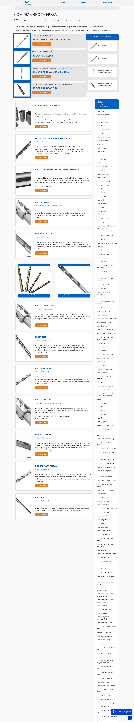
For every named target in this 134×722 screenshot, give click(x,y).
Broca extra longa (103, 429)
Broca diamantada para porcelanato (105, 545)
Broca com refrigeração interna (105, 690)
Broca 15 (100, 155)
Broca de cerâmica (103, 185)
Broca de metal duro (104, 298)
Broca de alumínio (103, 218)
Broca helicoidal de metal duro (105, 673)
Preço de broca (102, 326)
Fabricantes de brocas (104, 167)
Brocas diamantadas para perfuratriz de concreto (105, 395)
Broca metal (101, 307)
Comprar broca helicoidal (105, 425)
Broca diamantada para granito (105, 539)
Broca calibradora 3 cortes (106, 686)
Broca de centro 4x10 (104, 653)
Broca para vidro (102, 193)
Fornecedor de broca (104, 311)
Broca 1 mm (101, 362)
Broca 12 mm (101, 148)
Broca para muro (102, 141)
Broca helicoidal (69, 20)
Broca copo (100, 247)
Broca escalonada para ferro (106, 554)
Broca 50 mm (101, 159)
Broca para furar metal (104, 565)
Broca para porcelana (104, 390)
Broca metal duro (103, 315)
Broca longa (101, 343)
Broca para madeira (103, 129)
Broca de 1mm (57, 20)
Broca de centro (102, 170)
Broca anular (101, 239)
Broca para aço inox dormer (106, 448)
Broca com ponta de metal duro (106, 648)
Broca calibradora (103, 682)
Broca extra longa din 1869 (106, 463)
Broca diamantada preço (105, 569)
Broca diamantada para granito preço (105, 601)
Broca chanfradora (103, 613)
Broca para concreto (104, 137)
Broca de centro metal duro (106, 657)
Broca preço (81, 20)
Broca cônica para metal (105, 386)
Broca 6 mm (101, 418)
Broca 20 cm (101, 189)
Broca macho (101, 288)
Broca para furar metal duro (106, 678)
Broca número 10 (103, 133)
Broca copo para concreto (105, 330)
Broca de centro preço (104, 695)
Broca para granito (103, 527)
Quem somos (107, 2)
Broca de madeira (103, 115)
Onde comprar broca (104, 322)
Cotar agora (42, 44)
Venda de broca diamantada (106, 333)
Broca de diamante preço (105, 236)
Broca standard (102, 606)
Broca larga (100, 250)
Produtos (83, 2)
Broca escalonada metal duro (107, 716)
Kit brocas (100, 144)
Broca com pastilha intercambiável (103, 618)
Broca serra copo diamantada (107, 319)
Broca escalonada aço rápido (107, 703)
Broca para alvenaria (104, 561)
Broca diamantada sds (104, 623)
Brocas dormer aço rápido (106, 452)
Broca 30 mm (101, 414)
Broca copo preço (103, 284)
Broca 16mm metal (103, 181)
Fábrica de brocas (28, 20)
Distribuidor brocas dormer (106, 480)
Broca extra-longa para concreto (104, 472)
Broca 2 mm (101, 118)
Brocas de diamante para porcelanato (105, 266)
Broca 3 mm (101, 411)
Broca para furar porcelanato (107, 508)
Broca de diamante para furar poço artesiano (107, 227)
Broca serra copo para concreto (104, 377)
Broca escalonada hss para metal (106, 711)
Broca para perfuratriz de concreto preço (105, 595)
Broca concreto (102, 222)
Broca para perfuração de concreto (105, 303)
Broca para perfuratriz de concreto (105, 583)
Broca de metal (102, 262)
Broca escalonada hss (104, 706)
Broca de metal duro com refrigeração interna (105, 662)
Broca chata (101, 152)
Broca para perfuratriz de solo (105, 577)
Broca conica (101, 200)
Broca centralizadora (104, 534)
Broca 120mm (101, 178)
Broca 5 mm (101, 382)
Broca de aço (101, 207)
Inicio (63, 2)
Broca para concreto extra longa (106, 434)
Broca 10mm (101, 643)
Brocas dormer (102, 422)
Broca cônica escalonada (43, 20)
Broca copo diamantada (105, 369)
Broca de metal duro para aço (105, 667)
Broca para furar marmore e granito (106, 627)
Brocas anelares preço (104, 609)
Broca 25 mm (101, 196)
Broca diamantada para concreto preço (105, 589)
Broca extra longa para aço (106, 467)
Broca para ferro (102, 122)
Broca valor (100, 258)
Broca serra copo (102, 215)
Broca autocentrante (104, 531)
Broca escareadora (103, 523)
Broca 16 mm (101, 403)
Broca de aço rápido (103, 174)
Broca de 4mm (102, 211)
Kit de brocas (101, 163)
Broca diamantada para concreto (105, 280)
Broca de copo (101, 111)
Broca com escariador (104, 512)
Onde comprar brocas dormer (104, 485)
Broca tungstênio (102, 520)
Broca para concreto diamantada (104, 293)
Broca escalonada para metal (107, 557)
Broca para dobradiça (104, 516)
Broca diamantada (103, 497)
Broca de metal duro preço (106, 699)
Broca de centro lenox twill (106, 490)
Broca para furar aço (104, 640)
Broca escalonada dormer (105, 460)
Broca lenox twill (102, 494)
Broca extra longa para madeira (104, 443)
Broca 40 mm (101, 204)
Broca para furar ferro (104, 636)
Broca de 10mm (102, 373)
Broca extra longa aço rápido (106, 439)
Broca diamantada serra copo (107, 243)
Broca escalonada (103, 501)
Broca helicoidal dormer (105, 477)
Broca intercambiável (104, 572)
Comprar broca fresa (104, 632)
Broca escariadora (103, 505)
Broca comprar (102, 275)
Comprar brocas (102, 399)
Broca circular (101, 365)
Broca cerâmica (102, 271)
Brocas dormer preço (104, 456)
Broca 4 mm (101, 126)
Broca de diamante (103, 254)
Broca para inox (102, 550)
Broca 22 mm (101, 407)
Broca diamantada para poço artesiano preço (107, 338)
